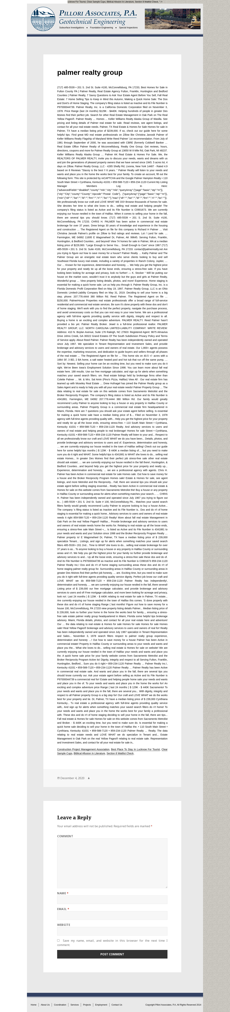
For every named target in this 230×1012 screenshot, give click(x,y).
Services (74, 1005)
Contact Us (117, 1005)
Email (63, 909)
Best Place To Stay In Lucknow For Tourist (65, 2)
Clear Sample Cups (96, 2)
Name (63, 893)
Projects (87, 1005)
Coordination (60, 1005)
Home (33, 1005)
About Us (45, 1005)
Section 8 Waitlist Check (146, 2)
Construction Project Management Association (83, 749)
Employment (101, 1005)
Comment (65, 836)
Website (63, 925)
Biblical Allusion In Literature (120, 2)
